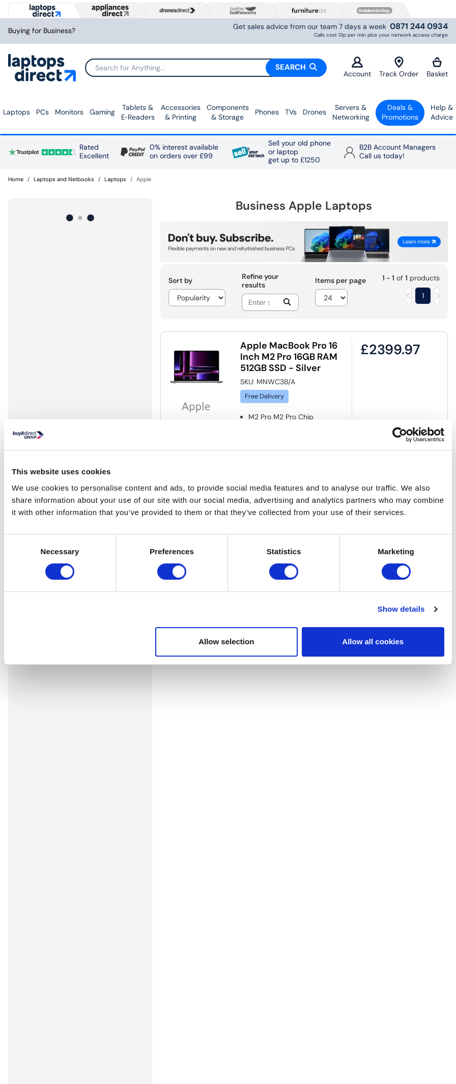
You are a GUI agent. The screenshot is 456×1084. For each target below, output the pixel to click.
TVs (291, 112)
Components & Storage (228, 112)
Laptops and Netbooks (64, 179)
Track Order (398, 67)
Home (15, 179)
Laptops (16, 112)
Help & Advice (442, 112)
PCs (42, 112)
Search (296, 67)
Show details (401, 609)
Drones (314, 112)
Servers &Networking (350, 112)
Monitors (69, 112)
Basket (437, 67)
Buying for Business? (41, 30)
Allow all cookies (373, 641)
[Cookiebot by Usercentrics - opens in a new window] (399, 434)
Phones (267, 112)
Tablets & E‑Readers (138, 112)
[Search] (205, 68)
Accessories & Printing (181, 112)
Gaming (102, 112)
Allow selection (226, 641)
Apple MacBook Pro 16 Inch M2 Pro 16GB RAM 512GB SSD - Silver (288, 357)
